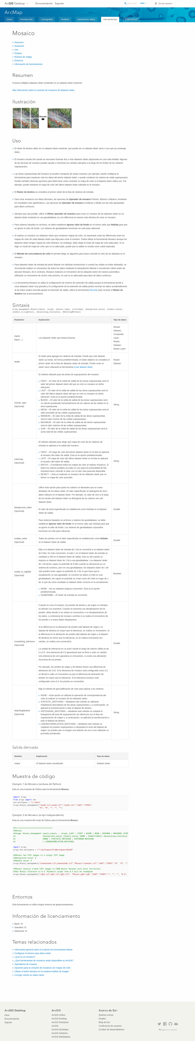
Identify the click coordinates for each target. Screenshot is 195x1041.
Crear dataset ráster (83, 367)
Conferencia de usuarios (110, 1026)
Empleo (102, 1018)
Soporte (59, 3)
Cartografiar (47, 19)
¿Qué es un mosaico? (24, 957)
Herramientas (110, 19)
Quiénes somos (106, 1015)
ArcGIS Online (58, 1015)
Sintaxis (18, 53)
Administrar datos (86, 19)
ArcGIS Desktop (59, 1018)
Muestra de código (23, 57)
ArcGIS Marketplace (61, 1037)
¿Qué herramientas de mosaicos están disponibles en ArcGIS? (44, 960)
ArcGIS (55, 1026)
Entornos (18, 60)
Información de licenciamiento (28, 64)
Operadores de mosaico (25, 964)
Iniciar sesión (165, 3)
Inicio (9, 19)
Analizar (65, 19)
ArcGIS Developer (60, 1029)
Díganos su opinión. (169, 1030)
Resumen (19, 42)
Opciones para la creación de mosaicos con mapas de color (42, 968)
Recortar (94, 290)
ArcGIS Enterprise (60, 1022)
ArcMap (14, 12)
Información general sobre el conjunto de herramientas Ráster (43, 949)
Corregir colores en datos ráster (29, 975)
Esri (184, 3)
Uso (16, 49)
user (142, 3)
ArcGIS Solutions (60, 1033)
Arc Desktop (15, 3)
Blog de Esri (104, 1022)
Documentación (44, 3)
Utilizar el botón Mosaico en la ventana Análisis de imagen (41, 971)
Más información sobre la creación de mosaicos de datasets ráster (43, 90)
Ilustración (19, 46)
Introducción (26, 19)
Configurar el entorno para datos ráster (32, 953)
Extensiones (131, 19)
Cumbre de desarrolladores (111, 1029)
